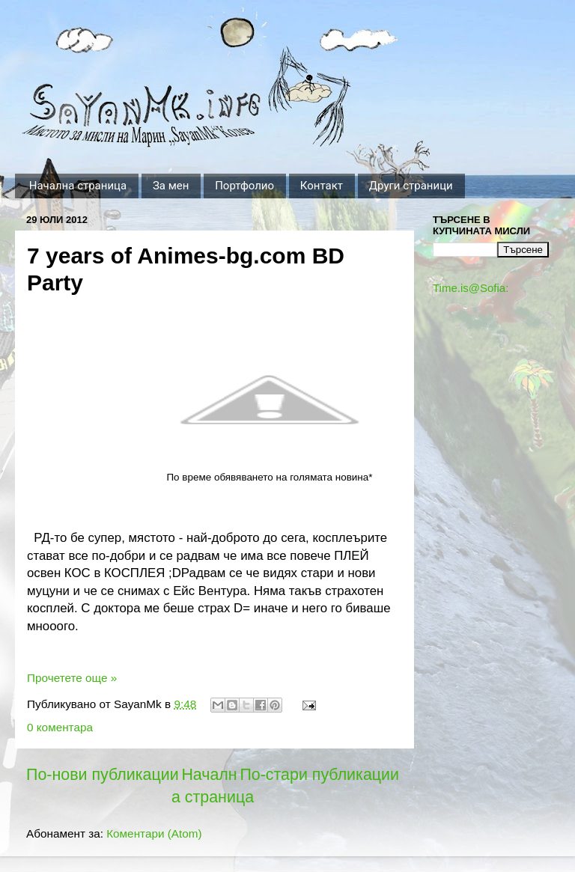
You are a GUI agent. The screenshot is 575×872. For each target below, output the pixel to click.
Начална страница (78, 185)
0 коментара (60, 727)
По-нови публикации (102, 775)
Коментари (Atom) (153, 833)
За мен (171, 185)
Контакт (321, 185)
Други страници (411, 185)
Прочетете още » (72, 677)
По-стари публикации (319, 775)
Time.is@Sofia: (470, 287)
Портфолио (244, 185)
